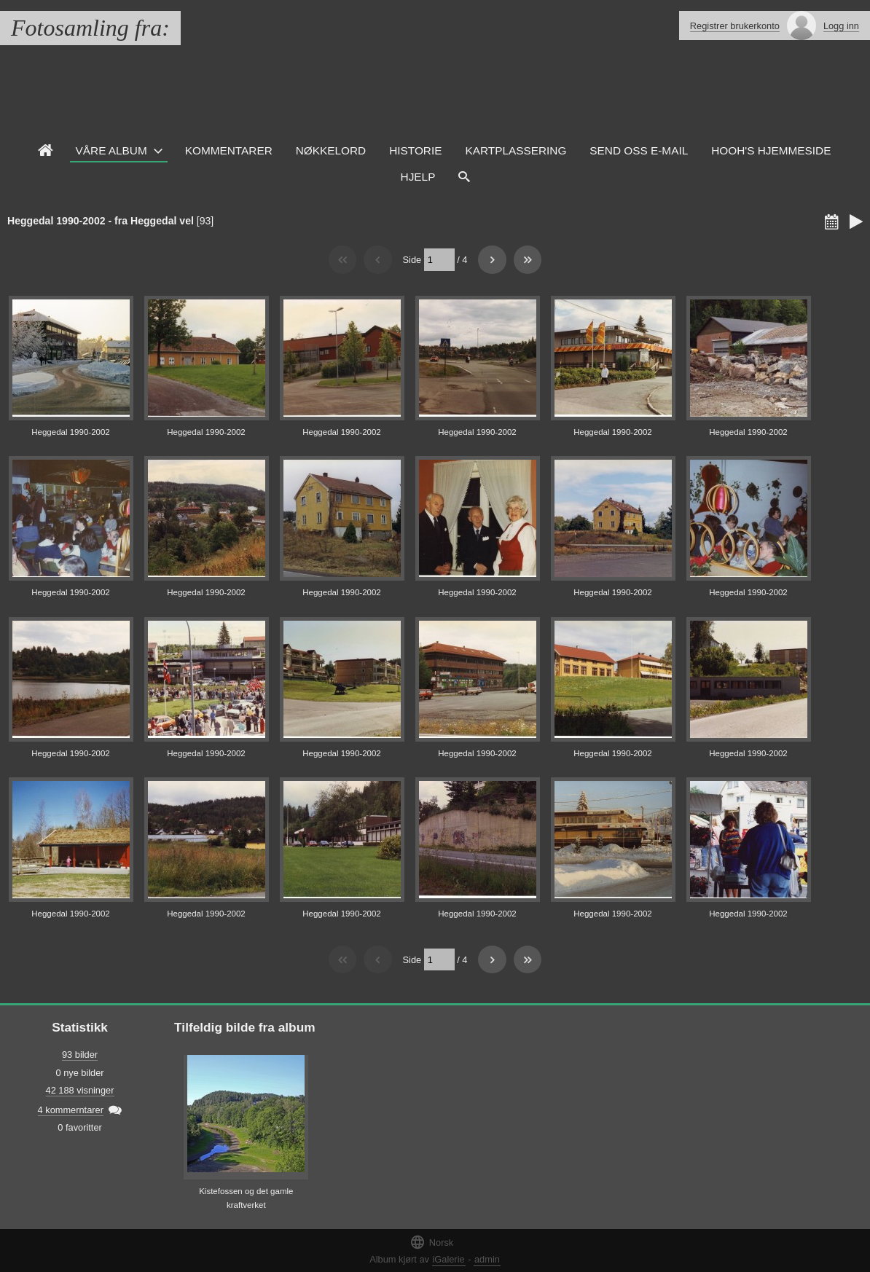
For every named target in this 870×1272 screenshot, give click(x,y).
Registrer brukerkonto (735, 25)
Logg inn (841, 25)
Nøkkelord (331, 150)
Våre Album (111, 150)
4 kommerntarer (70, 1109)
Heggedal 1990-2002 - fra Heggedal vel (100, 221)
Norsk (431, 1241)
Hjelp (418, 176)
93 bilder (80, 1054)
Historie (415, 150)
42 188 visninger (80, 1090)
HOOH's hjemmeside (771, 150)
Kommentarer (229, 150)
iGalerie (449, 1259)
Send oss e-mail (638, 150)
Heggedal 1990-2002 (70, 432)
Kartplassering (515, 150)
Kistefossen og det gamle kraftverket (246, 1198)
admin (487, 1259)
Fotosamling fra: (90, 28)
